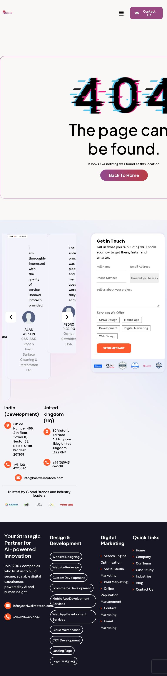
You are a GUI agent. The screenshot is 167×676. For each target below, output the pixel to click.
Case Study (145, 569)
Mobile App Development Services (70, 601)
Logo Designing (63, 661)
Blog (139, 582)
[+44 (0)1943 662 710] (46, 462)
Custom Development (68, 577)
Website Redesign (65, 567)
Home (140, 550)
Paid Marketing (116, 581)
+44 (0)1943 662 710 (61, 464)
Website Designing (66, 557)
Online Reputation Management (111, 595)
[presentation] (10, 317)
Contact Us (144, 589)
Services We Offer (110, 312)
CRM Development (66, 640)
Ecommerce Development (71, 588)
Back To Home (124, 175)
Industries (143, 576)
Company (143, 556)
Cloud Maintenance (66, 630)
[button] (121, 13)
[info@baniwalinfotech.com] (18, 477)
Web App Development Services (69, 616)
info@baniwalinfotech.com (43, 478)
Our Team (143, 563)
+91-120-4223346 (20, 466)
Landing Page (62, 651)
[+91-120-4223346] (7, 464)
